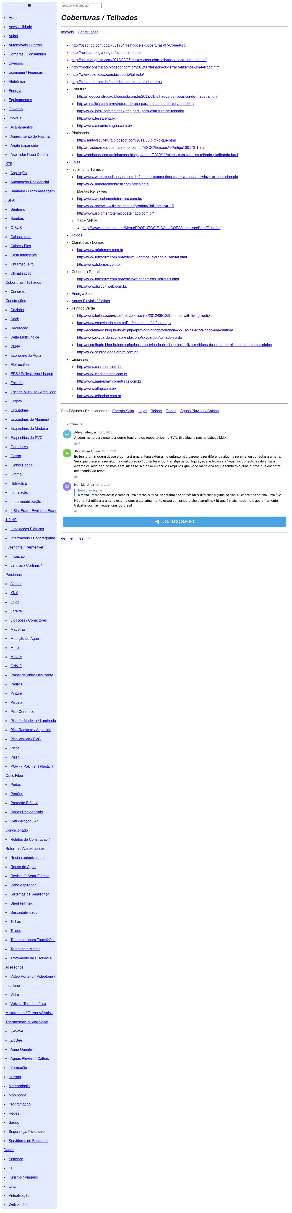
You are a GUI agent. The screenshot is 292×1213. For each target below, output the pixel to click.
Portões (16, 794)
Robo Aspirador (23, 885)
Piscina (16, 702)
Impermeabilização (25, 502)
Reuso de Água (23, 867)
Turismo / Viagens (23, 1177)
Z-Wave (16, 1031)
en (72, 538)
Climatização (20, 273)
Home (13, 18)
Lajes (14, 602)
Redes (14, 1113)
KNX (14, 593)
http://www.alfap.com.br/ (96, 389)
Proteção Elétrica (24, 803)
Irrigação (17, 556)
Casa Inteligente (23, 255)
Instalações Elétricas (27, 529)
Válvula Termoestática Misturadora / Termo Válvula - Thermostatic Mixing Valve (29, 1013)
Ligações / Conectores (28, 620)
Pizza (14, 757)
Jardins (16, 584)
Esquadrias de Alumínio (29, 419)
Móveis (16, 657)
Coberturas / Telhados (23, 282)
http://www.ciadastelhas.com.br (102, 374)
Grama (16, 474)
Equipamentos (20, 100)
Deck (14, 319)
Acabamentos (21, 127)
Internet (15, 1077)
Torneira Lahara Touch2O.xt (32, 940)
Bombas (17, 219)
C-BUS (16, 228)
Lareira (16, 611)
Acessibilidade (20, 27)
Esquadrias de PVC (26, 438)
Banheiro (17, 209)
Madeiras (18, 629)
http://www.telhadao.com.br (99, 396)
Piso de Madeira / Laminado (33, 721)
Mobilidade (17, 1095)
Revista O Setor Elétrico (30, 876)
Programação (20, 1104)
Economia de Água (25, 355)
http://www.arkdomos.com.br (100, 250)
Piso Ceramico (22, 712)
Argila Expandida (24, 145)
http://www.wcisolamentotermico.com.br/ (109, 199)
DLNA (15, 346)
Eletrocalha (19, 365)
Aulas (13, 36)
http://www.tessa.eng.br (96, 118)
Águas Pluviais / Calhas (29, 1059)
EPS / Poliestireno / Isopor (31, 374)
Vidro (14, 995)
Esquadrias (19, 410)
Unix (12, 1186)
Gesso (15, 456)
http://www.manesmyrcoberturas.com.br (109, 381)
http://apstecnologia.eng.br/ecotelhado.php (106, 53)
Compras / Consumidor (27, 54)
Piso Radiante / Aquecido (30, 730)
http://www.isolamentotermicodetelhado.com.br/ (115, 213)
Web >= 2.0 (18, 1205)
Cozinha (17, 310)
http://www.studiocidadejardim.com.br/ (107, 352)
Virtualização (19, 1195)
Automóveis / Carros (25, 45)
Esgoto (16, 401)
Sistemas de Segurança (29, 894)
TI (10, 1168)
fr (89, 538)
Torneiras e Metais (25, 949)
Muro (14, 648)
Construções (15, 301)
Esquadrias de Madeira (29, 429)
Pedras (16, 684)
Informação (18, 1068)
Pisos (14, 748)
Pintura (16, 693)
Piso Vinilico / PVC (25, 739)
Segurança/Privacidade (27, 1132)
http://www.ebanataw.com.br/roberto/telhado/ (108, 74)
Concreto (17, 292)
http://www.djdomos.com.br (99, 264)
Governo (16, 109)
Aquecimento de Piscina (30, 136)
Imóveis (15, 118)
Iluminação (19, 492)
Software (16, 1159)
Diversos (16, 63)
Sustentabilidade (23, 912)
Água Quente (21, 1049)
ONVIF (16, 666)
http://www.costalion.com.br (99, 367)
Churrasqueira (22, 264)
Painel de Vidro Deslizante (31, 675)
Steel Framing (21, 903)
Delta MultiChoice (24, 337)
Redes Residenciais (26, 812)
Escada (16, 383)
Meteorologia (19, 1086)
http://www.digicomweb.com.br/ (102, 286)
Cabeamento (20, 237)
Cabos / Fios (20, 246)
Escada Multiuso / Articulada (33, 392)
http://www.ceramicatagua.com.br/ (104, 126)
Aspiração (18, 173)
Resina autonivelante (27, 858)
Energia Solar (83, 294)
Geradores (19, 447)
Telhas (15, 922)
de (63, 538)
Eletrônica (17, 82)
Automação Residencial (29, 182)
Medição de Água (24, 639)
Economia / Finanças (26, 72)
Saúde (14, 1122)
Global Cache (21, 465)
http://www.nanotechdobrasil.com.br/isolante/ (113, 184)
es (81, 538)
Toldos (15, 931)
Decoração (19, 328)
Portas (15, 785)
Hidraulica (18, 483)
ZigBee (16, 1040)
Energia (15, 91)
